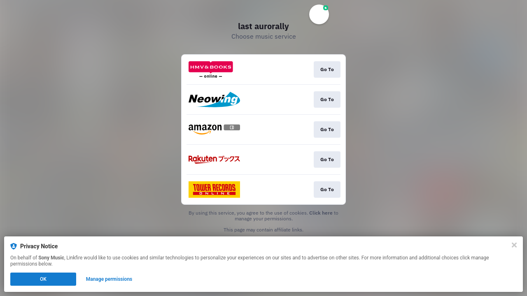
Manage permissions (109, 279)
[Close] (514, 245)
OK (43, 279)
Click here (321, 213)
